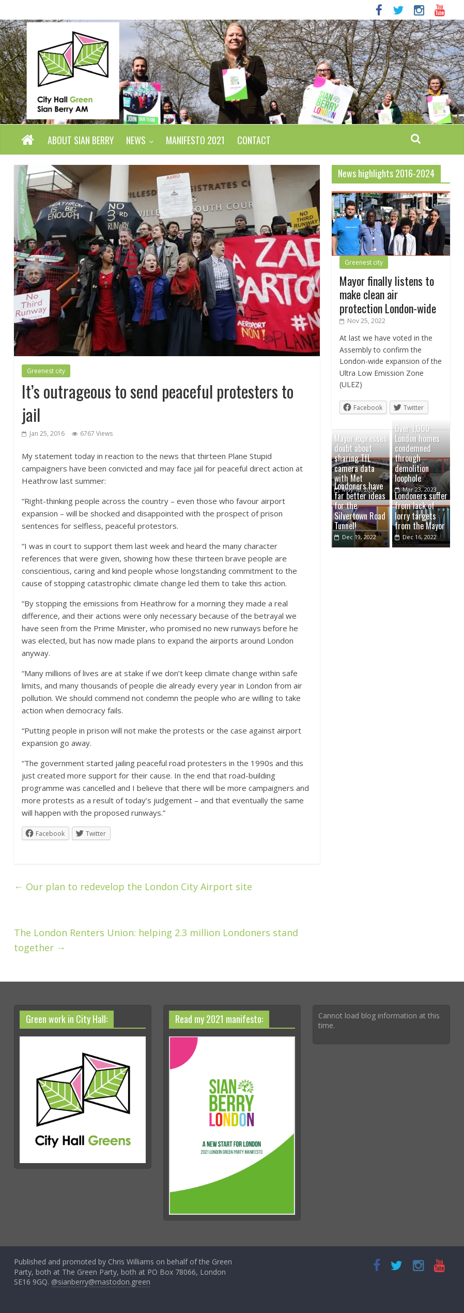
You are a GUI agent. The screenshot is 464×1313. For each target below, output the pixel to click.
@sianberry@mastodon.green (100, 1282)
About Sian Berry (81, 140)
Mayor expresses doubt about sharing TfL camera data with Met (360, 458)
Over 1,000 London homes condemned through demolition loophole (417, 453)
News (136, 140)
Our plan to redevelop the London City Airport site (133, 886)
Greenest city (46, 371)
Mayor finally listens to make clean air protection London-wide (387, 294)
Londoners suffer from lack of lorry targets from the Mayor (421, 511)
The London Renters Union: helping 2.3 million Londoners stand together (156, 940)
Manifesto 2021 (195, 140)
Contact (254, 140)
